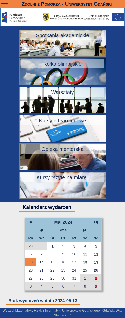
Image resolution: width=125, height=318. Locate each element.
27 (31, 278)
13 (31, 262)
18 (85, 262)
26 (96, 270)
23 (63, 270)
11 (85, 254)
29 (31, 246)
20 (31, 270)
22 (52, 270)
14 (42, 262)
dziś (63, 230)
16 (63, 262)
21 (42, 270)
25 (85, 270)
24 (74, 270)
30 (42, 246)
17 (74, 262)
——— (4, 4)
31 (74, 278)
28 (42, 278)
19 (96, 262)
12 (96, 254)
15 (52, 262)
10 (74, 254)
